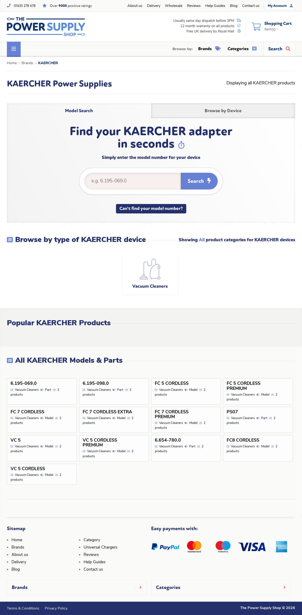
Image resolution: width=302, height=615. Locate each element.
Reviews (194, 6)
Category (92, 540)
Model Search (79, 111)
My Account (280, 5)
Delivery (153, 6)
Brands (209, 49)
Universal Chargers (100, 547)
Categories (242, 49)
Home (12, 63)
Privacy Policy (56, 608)
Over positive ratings (71, 5)
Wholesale (173, 6)
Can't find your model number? (151, 208)
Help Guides (215, 6)
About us (134, 6)
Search (199, 181)
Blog (233, 6)
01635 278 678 (25, 5)
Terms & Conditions (23, 608)
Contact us (251, 6)
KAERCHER (48, 63)
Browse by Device (223, 111)
